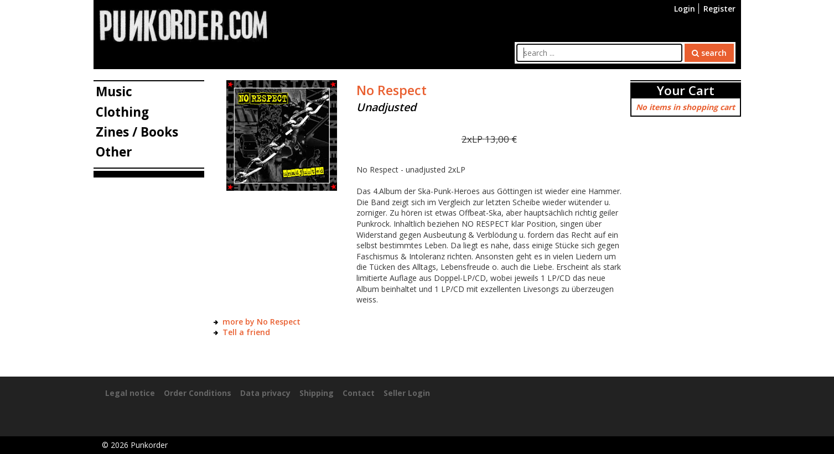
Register (719, 8)
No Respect (391, 90)
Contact (359, 393)
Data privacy (265, 393)
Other (114, 151)
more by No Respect (261, 321)
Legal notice (130, 393)
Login (684, 8)
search (709, 53)
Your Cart (685, 90)
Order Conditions (197, 393)
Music (114, 91)
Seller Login (407, 393)
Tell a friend (246, 332)
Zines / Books (137, 131)
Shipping (316, 393)
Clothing (122, 112)
